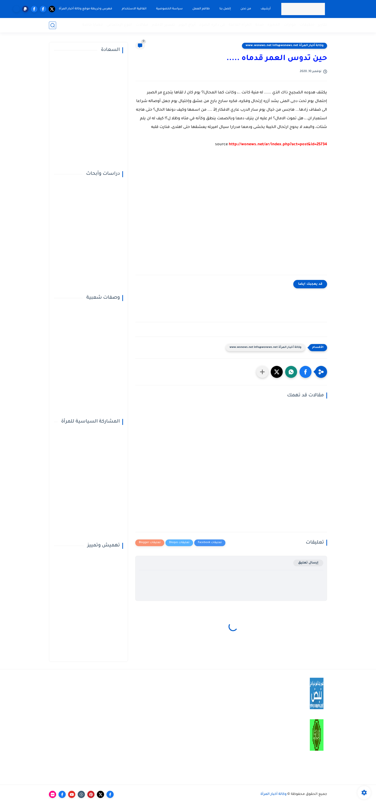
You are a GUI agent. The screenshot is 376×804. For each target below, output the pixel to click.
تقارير (322, 25)
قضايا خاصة (92, 25)
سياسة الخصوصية (169, 9)
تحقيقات (307, 25)
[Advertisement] (231, 214)
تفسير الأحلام (163, 25)
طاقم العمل (201, 9)
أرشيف (266, 9)
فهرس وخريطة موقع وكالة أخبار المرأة (85, 9)
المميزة (273, 25)
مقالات (142, 25)
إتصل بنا (225, 9)
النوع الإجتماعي (119, 25)
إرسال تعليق (308, 563)
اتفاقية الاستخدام (134, 9)
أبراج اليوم (187, 25)
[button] (305, 372)
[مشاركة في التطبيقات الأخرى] (262, 372)
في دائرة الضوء (212, 25)
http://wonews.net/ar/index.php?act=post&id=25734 (278, 144)
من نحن (246, 9)
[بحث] (52, 25)
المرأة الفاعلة (240, 25)
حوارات (290, 25)
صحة (259, 25)
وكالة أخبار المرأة (273, 794)
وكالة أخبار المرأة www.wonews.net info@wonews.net (284, 45)
